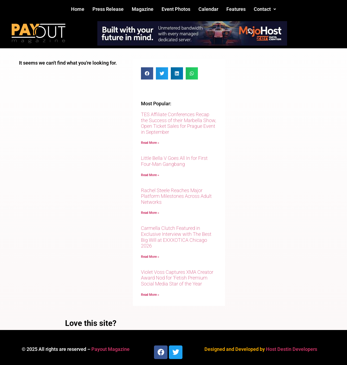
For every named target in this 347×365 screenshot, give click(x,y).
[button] (265, 9)
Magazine (142, 9)
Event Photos (176, 9)
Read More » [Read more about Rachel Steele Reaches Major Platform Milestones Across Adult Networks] (150, 213)
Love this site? (90, 323)
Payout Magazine (110, 349)
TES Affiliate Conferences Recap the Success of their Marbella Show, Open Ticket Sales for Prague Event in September (178, 123)
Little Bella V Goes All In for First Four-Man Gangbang (174, 161)
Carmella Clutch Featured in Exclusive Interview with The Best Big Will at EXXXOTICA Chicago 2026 (176, 237)
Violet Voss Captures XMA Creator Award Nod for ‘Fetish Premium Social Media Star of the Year (177, 278)
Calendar (208, 9)
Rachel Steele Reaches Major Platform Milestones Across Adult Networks (176, 196)
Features (236, 9)
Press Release (108, 9)
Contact (265, 9)
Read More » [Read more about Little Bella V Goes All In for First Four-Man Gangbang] (150, 175)
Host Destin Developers (291, 349)
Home (77, 9)
